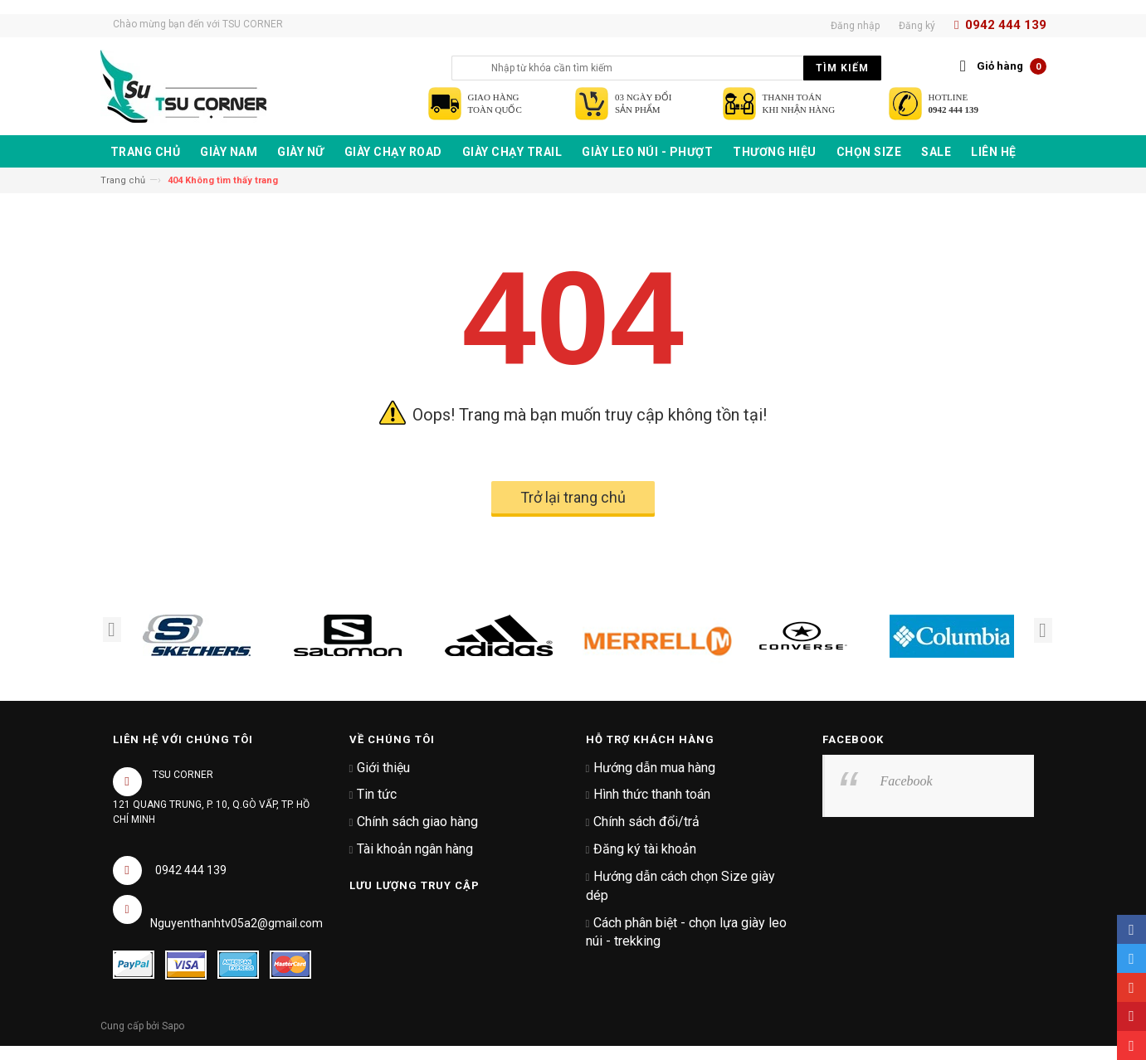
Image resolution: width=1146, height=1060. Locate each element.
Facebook (906, 781)
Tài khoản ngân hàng (415, 849)
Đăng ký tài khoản (644, 849)
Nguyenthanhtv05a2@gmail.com (236, 923)
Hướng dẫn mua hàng (654, 768)
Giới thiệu (383, 768)
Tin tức (377, 794)
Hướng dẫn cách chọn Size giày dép (681, 885)
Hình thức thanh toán (651, 794)
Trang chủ (122, 180)
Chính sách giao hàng (417, 821)
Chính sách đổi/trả (646, 821)
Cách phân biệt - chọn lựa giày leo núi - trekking (687, 932)
